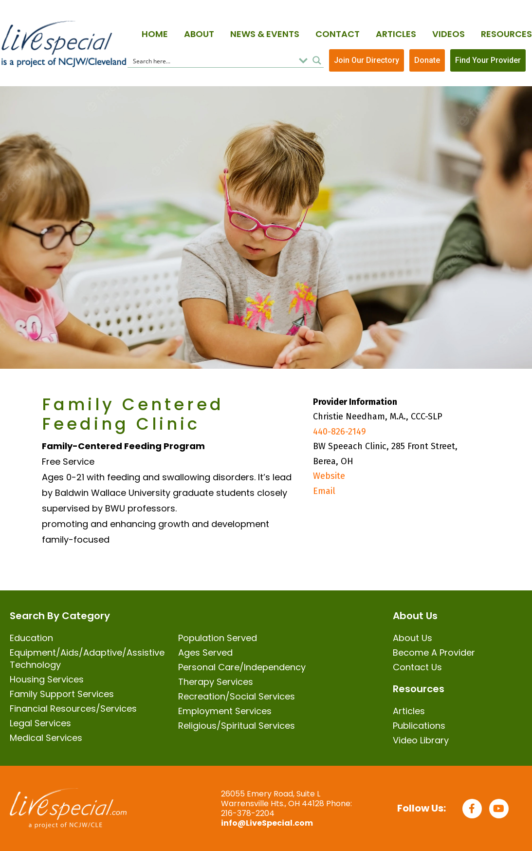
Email (324, 491)
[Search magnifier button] (317, 60)
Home (155, 33)
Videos (448, 33)
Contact (337, 33)
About (199, 33)
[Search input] (212, 60)
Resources (506, 33)
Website (329, 476)
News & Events (264, 33)
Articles (396, 33)
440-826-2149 (339, 431)
